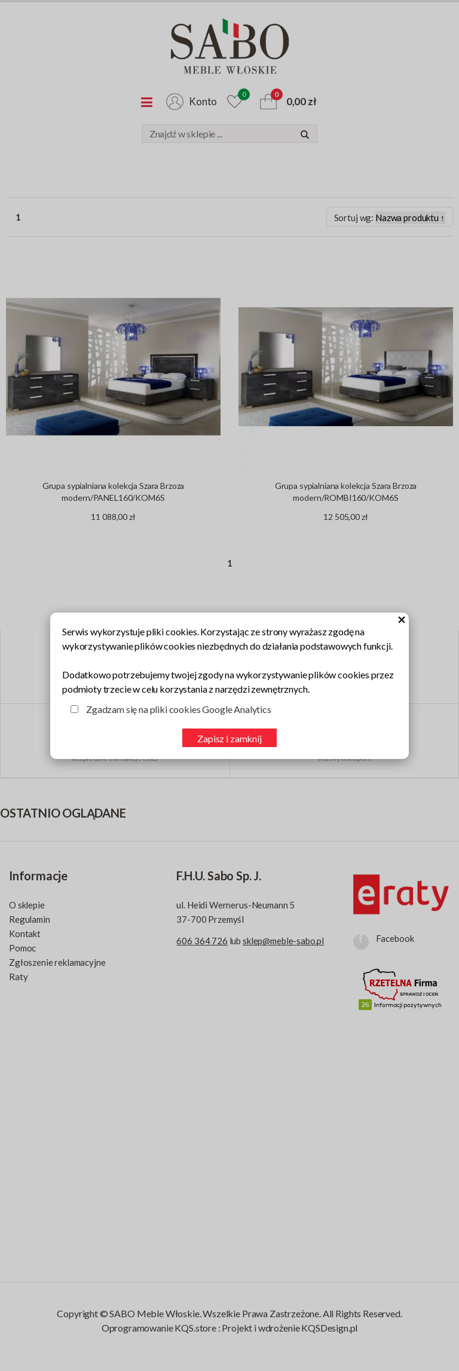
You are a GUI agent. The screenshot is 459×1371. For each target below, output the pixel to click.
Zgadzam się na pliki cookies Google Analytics (178, 709)
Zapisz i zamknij (229, 738)
